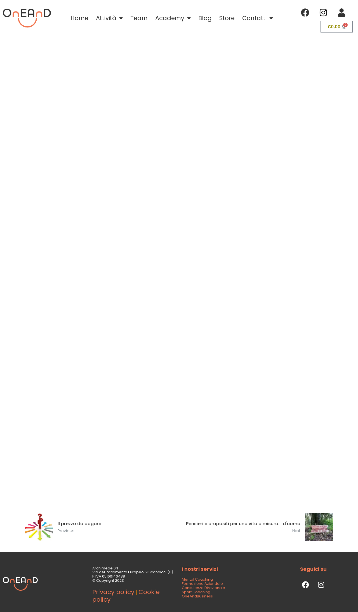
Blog (205, 18)
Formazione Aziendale (202, 583)
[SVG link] (27, 18)
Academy (173, 18)
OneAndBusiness (197, 596)
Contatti (257, 18)
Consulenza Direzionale (203, 587)
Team (139, 18)
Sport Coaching (196, 592)
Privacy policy (113, 592)
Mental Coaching (197, 579)
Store (227, 18)
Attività (109, 18)
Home (79, 18)
